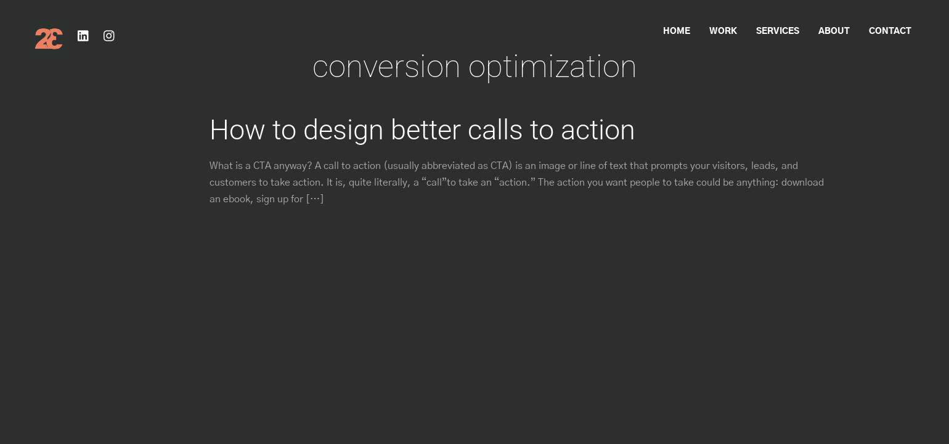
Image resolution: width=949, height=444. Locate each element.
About (834, 31)
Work (723, 31)
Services (777, 31)
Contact (890, 31)
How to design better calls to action (422, 129)
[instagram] (109, 35)
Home (676, 31)
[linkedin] (83, 35)
